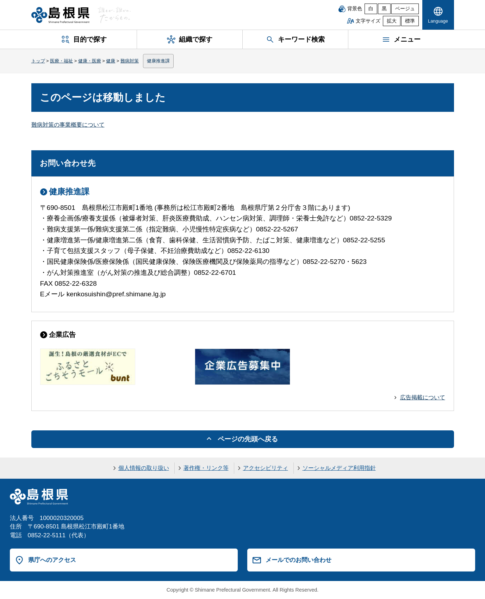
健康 (110, 60)
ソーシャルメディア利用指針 (339, 468)
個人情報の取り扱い (143, 468)
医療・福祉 (61, 60)
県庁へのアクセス (52, 559)
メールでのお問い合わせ (298, 559)
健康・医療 (89, 60)
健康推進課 (158, 60)
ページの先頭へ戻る (248, 439)
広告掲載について (422, 397)
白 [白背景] (370, 8)
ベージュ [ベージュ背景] (405, 8)
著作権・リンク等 (206, 468)
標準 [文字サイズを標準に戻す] (410, 21)
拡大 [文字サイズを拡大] (392, 21)
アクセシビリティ (265, 468)
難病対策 (129, 60)
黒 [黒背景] (384, 8)
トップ (38, 60)
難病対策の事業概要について (68, 125)
